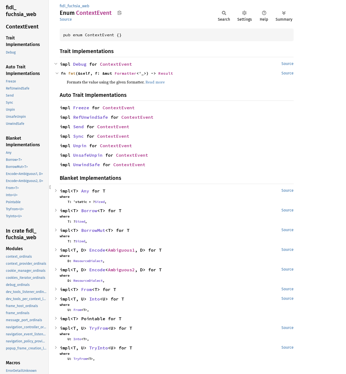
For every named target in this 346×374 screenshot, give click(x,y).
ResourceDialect (88, 261)
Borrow (89, 210)
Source (66, 19)
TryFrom (98, 328)
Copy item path (119, 13)
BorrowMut (93, 230)
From (86, 289)
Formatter (125, 73)
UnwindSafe (86, 164)
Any (85, 191)
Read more (155, 82)
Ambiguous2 (121, 270)
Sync (78, 136)
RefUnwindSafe (90, 117)
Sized (100, 202)
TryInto (98, 348)
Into (94, 299)
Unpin (79, 145)
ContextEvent (116, 64)
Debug (79, 64)
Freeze (81, 107)
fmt (72, 73)
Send (78, 126)
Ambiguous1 (121, 250)
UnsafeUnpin (88, 155)
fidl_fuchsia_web (74, 6)
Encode (97, 250)
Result (165, 73)
